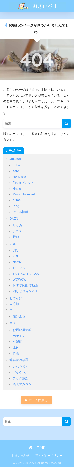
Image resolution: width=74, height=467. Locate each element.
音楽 (16, 353)
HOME (37, 447)
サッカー (19, 225)
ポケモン (19, 335)
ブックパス (20, 372)
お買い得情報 (22, 330)
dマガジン (20, 366)
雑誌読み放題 (18, 360)
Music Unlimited (24, 194)
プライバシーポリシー (47, 455)
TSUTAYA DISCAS (26, 274)
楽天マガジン (22, 384)
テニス (17, 231)
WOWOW (19, 279)
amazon (15, 158)
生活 (12, 323)
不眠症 (17, 341)
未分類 (14, 304)
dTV (15, 250)
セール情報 (20, 212)
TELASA (19, 268)
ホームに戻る (36, 400)
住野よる (19, 316)
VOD (12, 244)
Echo (16, 165)
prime (17, 200)
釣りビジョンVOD (25, 291)
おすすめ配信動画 (25, 285)
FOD (16, 256)
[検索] (66, 123)
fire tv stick (20, 177)
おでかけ (15, 298)
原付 (16, 347)
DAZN (13, 218)
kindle (17, 188)
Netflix (17, 262)
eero (16, 171)
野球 (16, 237)
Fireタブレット (23, 182)
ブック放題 (20, 378)
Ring (16, 206)
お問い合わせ (20, 455)
